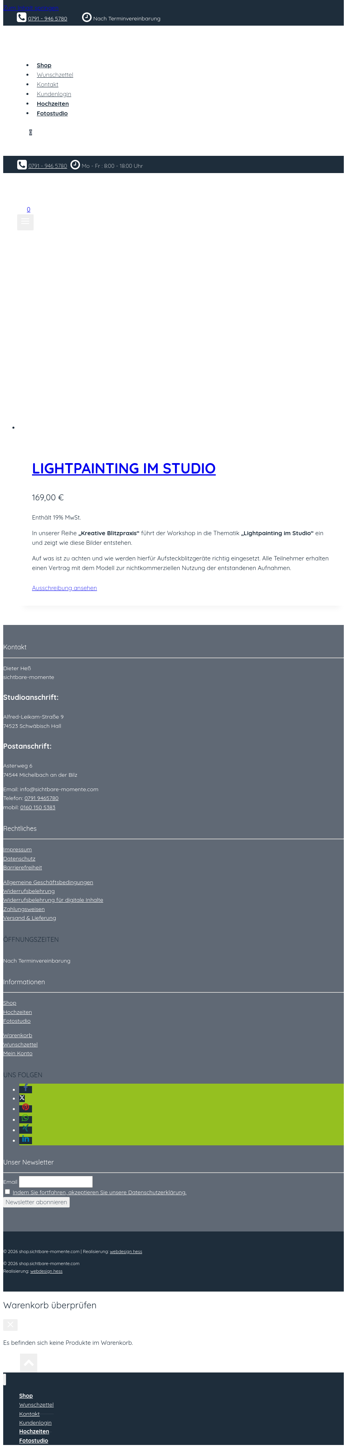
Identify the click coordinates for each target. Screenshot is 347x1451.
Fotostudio (17, 1020)
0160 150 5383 (37, 807)
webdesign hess (126, 1251)
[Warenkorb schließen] (10, 1325)
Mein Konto (17, 1053)
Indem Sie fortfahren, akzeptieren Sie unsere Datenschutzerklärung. (100, 1192)
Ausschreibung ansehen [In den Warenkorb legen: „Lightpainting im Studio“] (76, 588)
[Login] (173, 148)
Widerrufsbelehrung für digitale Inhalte (53, 899)
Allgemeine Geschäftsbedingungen (48, 882)
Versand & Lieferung (29, 917)
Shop (9, 1002)
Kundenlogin (54, 94)
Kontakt (47, 84)
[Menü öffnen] (25, 222)
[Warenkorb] (25, 130)
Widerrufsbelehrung (29, 891)
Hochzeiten (17, 1012)
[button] (25, 1089)
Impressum (17, 849)
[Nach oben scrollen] (11, 1365)
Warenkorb (17, 1035)
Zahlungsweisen (24, 909)
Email (10, 1181)
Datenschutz (19, 858)
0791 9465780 (41, 798)
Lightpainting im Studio (124, 468)
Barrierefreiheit (22, 867)
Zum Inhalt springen (31, 8)
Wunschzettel (55, 75)
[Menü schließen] (4, 1379)
